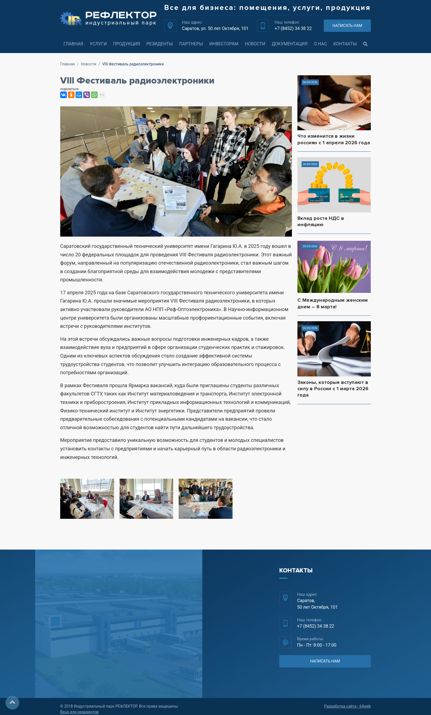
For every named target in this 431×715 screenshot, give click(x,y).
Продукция (126, 43)
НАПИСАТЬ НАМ (347, 25)
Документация (290, 43)
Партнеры (191, 43)
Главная (73, 43)
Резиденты (160, 43)
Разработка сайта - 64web (347, 706)
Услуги (98, 43)
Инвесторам (223, 43)
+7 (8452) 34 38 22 (293, 28)
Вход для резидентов (79, 712)
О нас (320, 43)
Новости (255, 43)
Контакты (345, 43)
